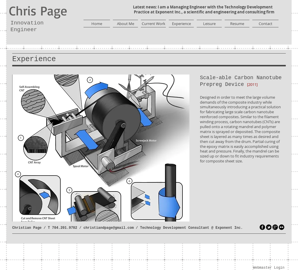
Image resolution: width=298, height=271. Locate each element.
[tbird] (269, 227)
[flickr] (281, 227)
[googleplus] (275, 227)
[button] (100, 148)
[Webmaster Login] (269, 268)
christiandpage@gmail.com (109, 228)
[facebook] (262, 227)
